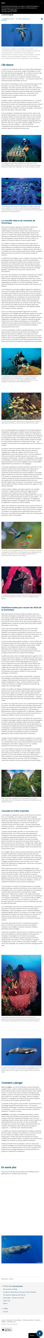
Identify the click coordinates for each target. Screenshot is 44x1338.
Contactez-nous (11, 1321)
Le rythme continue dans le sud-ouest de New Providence (19, 1292)
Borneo (5, 1303)
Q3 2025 (5, 1311)
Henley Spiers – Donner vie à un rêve (13, 1298)
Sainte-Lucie (6, 1301)
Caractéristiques (17, 1286)
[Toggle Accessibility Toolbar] (40, 1333)
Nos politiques (18, 1320)
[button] (41, 2)
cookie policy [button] (13, 9)
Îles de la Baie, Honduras (10, 1289)
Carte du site (9, 1320)
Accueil (3, 1320)
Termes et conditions (28, 1320)
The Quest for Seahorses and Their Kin (14, 1295)
